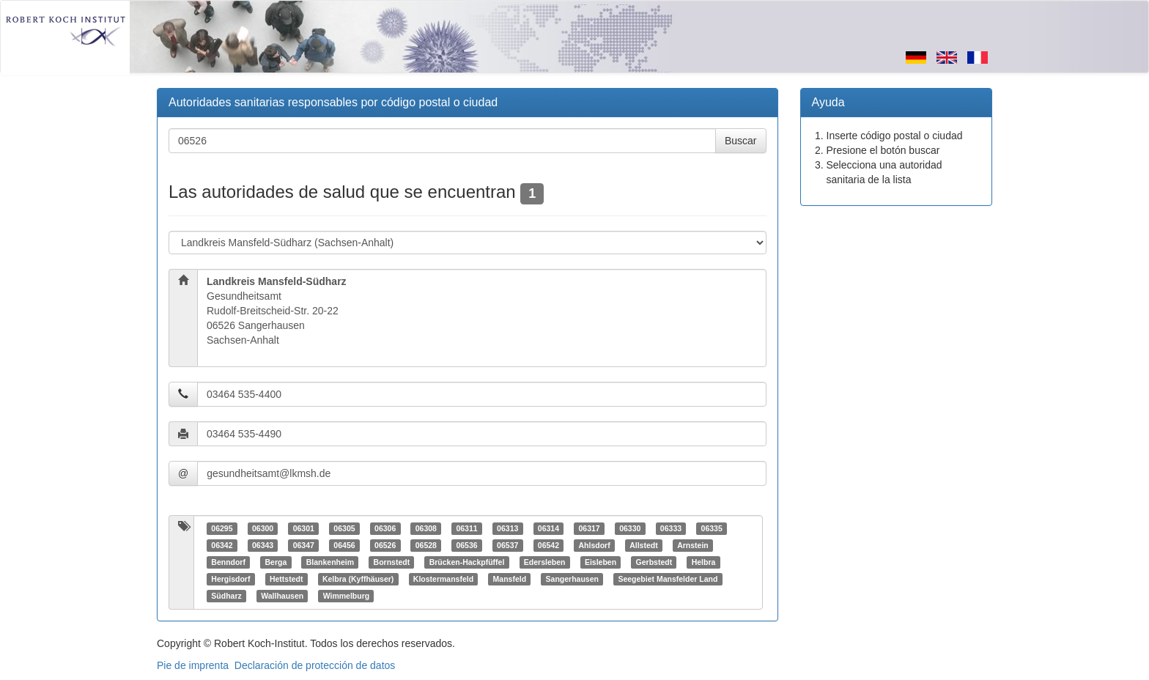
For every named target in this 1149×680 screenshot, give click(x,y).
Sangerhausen (572, 578)
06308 (426, 528)
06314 (548, 528)
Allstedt (643, 545)
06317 (588, 528)
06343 (262, 545)
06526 (385, 545)
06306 (385, 528)
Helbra (704, 562)
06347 (303, 545)
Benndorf (228, 562)
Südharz (226, 595)
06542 (548, 545)
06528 (426, 545)
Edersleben (545, 562)
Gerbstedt (654, 562)
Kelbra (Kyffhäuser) (358, 578)
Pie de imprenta (193, 665)
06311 (466, 528)
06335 (712, 528)
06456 (344, 545)
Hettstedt (286, 578)
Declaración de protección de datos (314, 665)
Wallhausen (282, 595)
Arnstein (693, 545)
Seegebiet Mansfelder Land (667, 578)
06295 (221, 528)
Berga (276, 562)
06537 (507, 545)
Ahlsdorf (594, 545)
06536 (466, 545)
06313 (507, 528)
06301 (303, 528)
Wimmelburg (346, 595)
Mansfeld (510, 578)
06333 (670, 528)
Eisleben (600, 562)
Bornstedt (392, 562)
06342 (221, 545)
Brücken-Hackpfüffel (467, 562)
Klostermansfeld (443, 578)
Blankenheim (330, 562)
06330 (629, 528)
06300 (262, 528)
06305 (344, 528)
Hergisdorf (230, 578)
